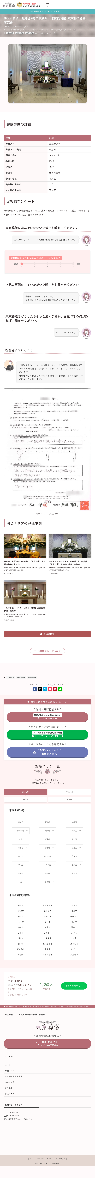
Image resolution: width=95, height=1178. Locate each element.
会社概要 (9, 1087)
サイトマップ (60, 1159)
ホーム (8, 1064)
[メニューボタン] (47, 5)
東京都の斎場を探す (13, 1076)
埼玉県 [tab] (69, 799)
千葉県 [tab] (25, 799)
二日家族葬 (10, 33)
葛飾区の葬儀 (29, 33)
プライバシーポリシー (45, 1159)
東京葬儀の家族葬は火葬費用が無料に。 (47, 11)
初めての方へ (11, 1082)
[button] (35, 689)
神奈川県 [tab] (69, 791)
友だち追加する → (74, 985)
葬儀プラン (10, 1070)
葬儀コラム (10, 1093)
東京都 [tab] (25, 791)
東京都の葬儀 (19, 33)
